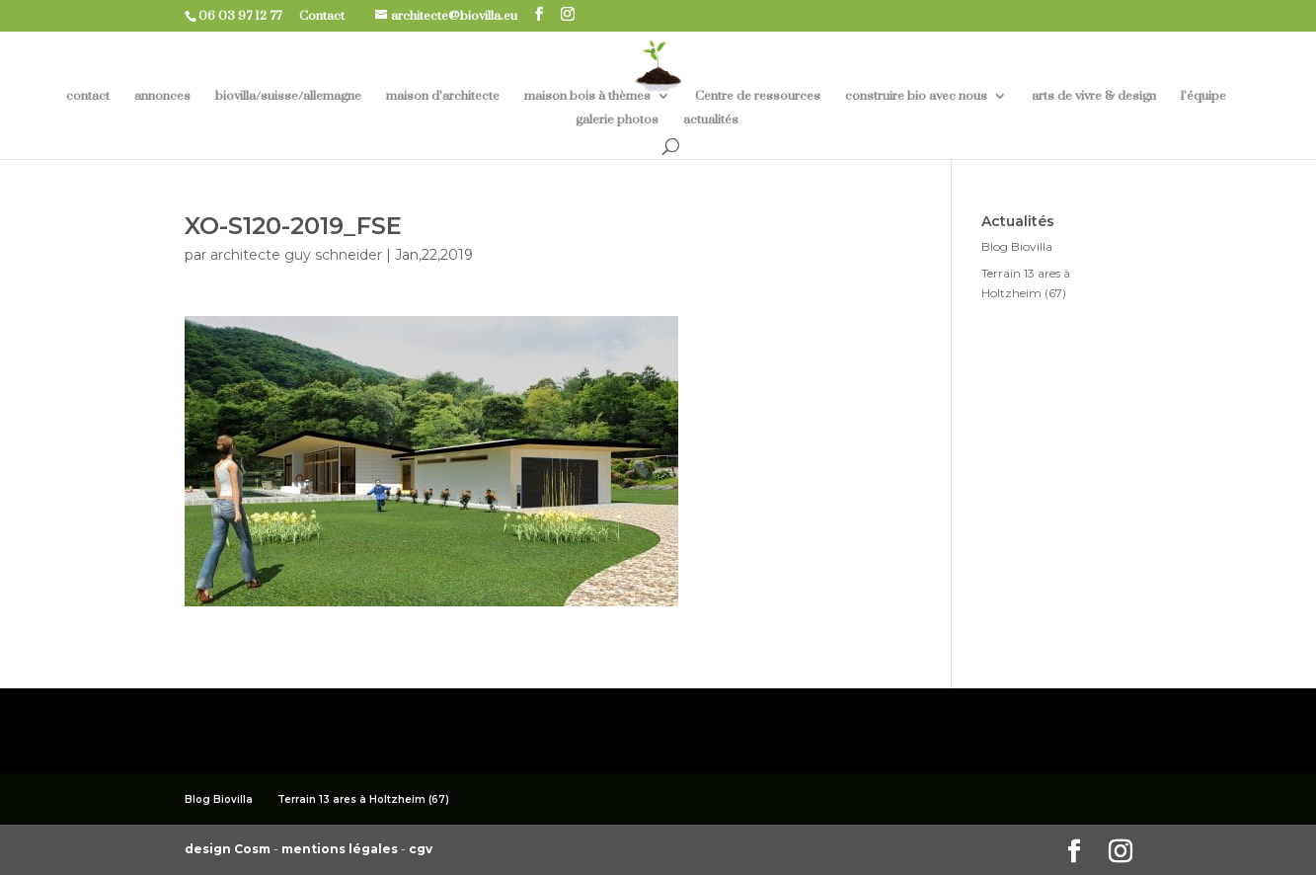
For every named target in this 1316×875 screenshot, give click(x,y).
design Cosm (229, 848)
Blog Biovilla (1016, 246)
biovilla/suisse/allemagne (288, 96)
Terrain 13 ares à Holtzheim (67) (363, 799)
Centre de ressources (757, 96)
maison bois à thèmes (587, 96)
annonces (162, 96)
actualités (710, 120)
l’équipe (1203, 96)
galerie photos (617, 120)
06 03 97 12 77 (247, 16)
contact (88, 96)
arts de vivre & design (1094, 96)
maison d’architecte (443, 96)
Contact (329, 16)
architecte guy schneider (296, 255)
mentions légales (341, 848)
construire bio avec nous (916, 96)
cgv (420, 848)
